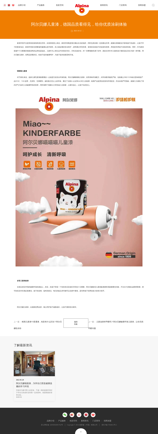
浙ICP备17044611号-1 (109, 425)
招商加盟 (142, 5)
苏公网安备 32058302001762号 (52, 425)
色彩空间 (59, 5)
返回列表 (75, 323)
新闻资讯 (104, 5)
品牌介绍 (22, 5)
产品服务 (41, 5)
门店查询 (123, 5)
